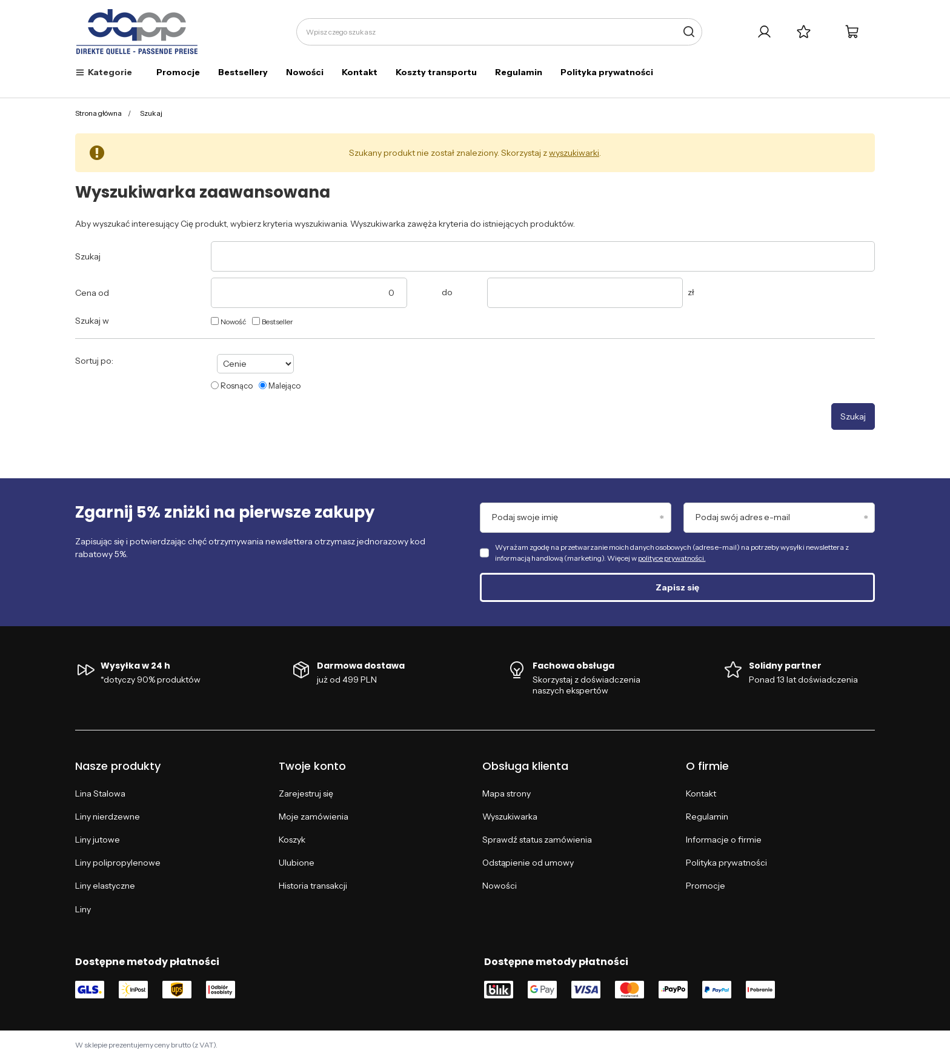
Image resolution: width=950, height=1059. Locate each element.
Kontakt (359, 72)
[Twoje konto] (764, 31)
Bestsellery (243, 72)
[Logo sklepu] (137, 32)
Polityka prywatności (606, 72)
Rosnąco (237, 385)
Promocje (178, 72)
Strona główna (98, 113)
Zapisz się (677, 587)
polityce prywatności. (672, 558)
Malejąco (284, 385)
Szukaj (88, 256)
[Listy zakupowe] (803, 31)
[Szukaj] (688, 31)
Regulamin (518, 72)
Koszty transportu (436, 72)
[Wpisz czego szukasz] (499, 31)
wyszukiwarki (574, 152)
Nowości (305, 72)
